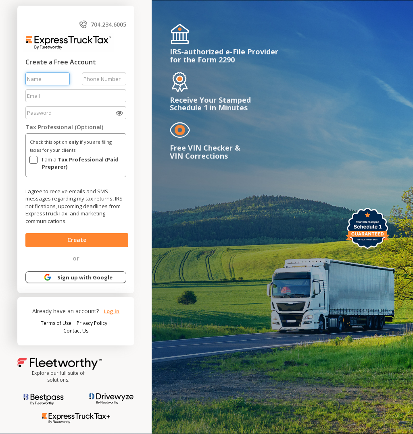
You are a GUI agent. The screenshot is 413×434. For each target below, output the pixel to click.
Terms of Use (57, 323)
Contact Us (75, 330)
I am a (80, 163)
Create (77, 240)
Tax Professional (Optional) (64, 127)
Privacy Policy (92, 323)
